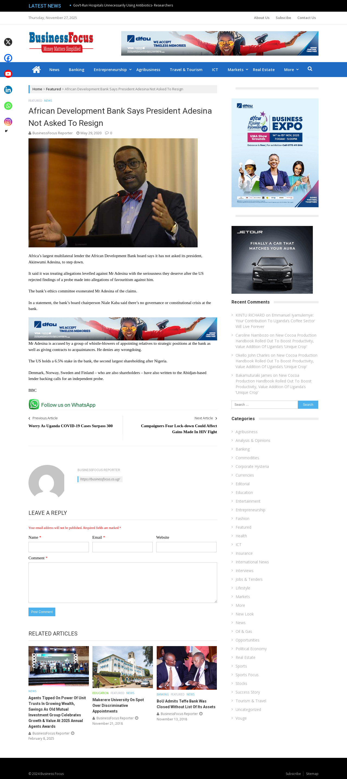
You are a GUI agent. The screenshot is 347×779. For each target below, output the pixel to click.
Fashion (242, 518)
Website (162, 537)
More (289, 69)
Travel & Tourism (186, 69)
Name (34, 537)
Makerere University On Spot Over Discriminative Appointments (118, 705)
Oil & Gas (244, 631)
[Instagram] (8, 118)
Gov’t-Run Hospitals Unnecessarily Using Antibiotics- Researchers (123, 5)
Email (98, 537)
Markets (235, 69)
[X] (8, 38)
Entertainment (248, 501)
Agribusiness (148, 69)
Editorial (243, 483)
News (54, 69)
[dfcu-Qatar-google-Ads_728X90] (122, 319)
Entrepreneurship (110, 69)
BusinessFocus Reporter (53, 132)
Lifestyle (243, 587)
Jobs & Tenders (249, 579)
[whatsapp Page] (63, 401)
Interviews (244, 570)
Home (37, 89)
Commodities (247, 457)
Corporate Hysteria (252, 466)
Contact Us (306, 17)
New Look (245, 614)
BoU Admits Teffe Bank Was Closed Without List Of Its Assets (186, 704)
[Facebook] (8, 54)
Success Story (248, 692)
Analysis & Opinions (253, 440)
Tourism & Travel (251, 700)
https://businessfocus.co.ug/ (100, 479)
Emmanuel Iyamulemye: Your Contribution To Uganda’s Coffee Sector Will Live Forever (275, 320)
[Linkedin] (8, 86)
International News (252, 561)
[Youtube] (8, 70)
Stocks (241, 683)
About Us (261, 17)
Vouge (241, 718)
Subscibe (283, 17)
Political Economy (251, 648)
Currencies (245, 475)
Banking (76, 69)
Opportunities (247, 640)
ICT (215, 69)
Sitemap (312, 773)
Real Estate (264, 69)
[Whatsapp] (8, 102)
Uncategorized (248, 709)
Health (241, 535)
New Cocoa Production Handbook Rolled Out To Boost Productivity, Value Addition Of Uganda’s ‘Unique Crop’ (276, 341)
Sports (241, 666)
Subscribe (293, 773)
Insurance (244, 553)
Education (100, 693)
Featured (53, 89)
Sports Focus (247, 674)
